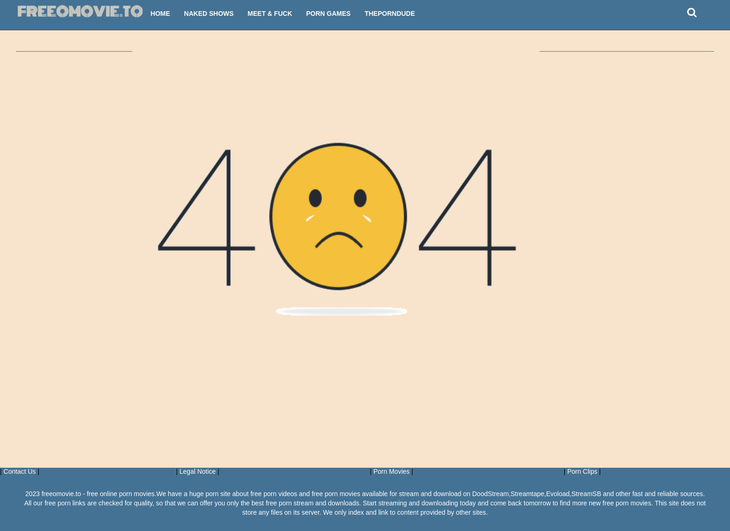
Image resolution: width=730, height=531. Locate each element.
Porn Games (328, 13)
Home (160, 13)
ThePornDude (390, 13)
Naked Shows (209, 13)
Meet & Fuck (270, 13)
